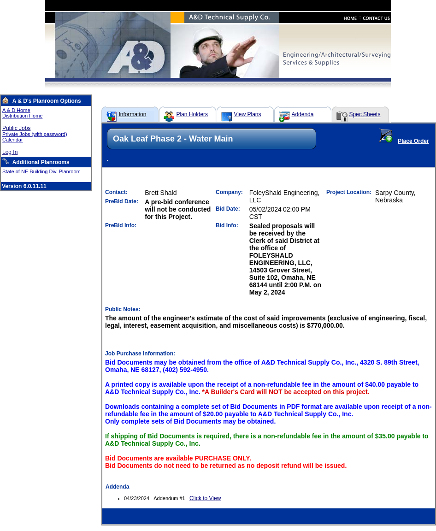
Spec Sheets (364, 114)
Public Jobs (16, 128)
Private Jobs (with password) (34, 134)
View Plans (247, 114)
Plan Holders (192, 114)
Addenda (302, 114)
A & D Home (16, 110)
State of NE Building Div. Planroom (41, 171)
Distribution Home (22, 115)
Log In (10, 152)
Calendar (12, 139)
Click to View (205, 498)
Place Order (413, 141)
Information (132, 114)
